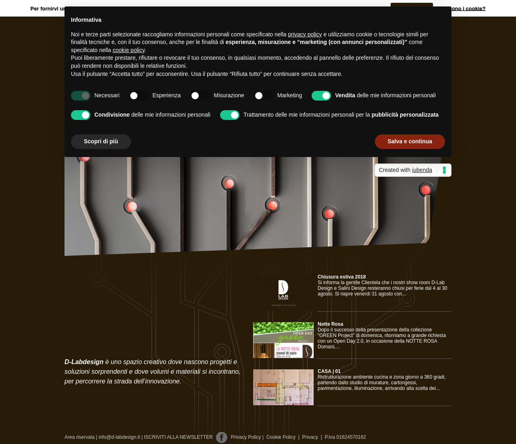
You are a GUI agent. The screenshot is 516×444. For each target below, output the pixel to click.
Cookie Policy (280, 437)
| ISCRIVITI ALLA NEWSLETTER (177, 437)
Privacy (308, 437)
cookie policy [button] (129, 50)
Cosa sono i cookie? (460, 8)
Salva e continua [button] (410, 141)
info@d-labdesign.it (119, 437)
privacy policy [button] (305, 34)
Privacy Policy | (248, 437)
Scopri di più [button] (101, 141)
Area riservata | (80, 437)
